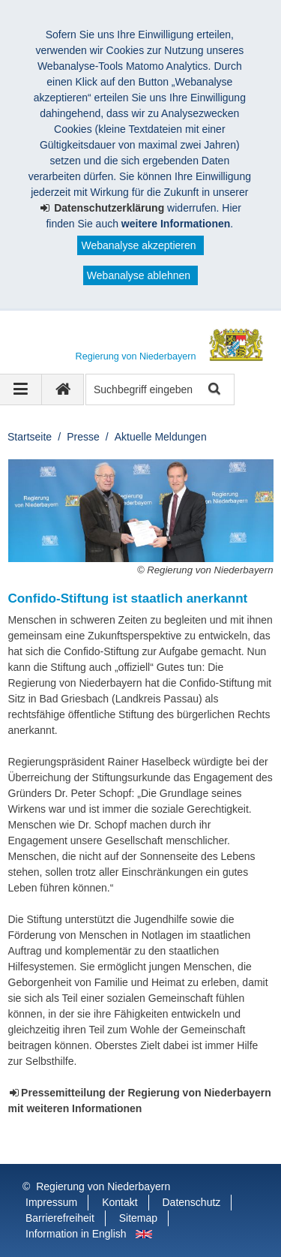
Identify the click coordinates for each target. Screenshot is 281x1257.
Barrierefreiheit (59, 1218)
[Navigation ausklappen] (21, 389)
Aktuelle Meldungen (161, 437)
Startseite (29, 437)
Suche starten (213, 390)
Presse (83, 437)
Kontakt (119, 1202)
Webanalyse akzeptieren (138, 245)
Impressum (51, 1202)
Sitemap (138, 1218)
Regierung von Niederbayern (103, 1186)
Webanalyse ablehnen (138, 275)
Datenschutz (192, 1202)
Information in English (76, 1234)
